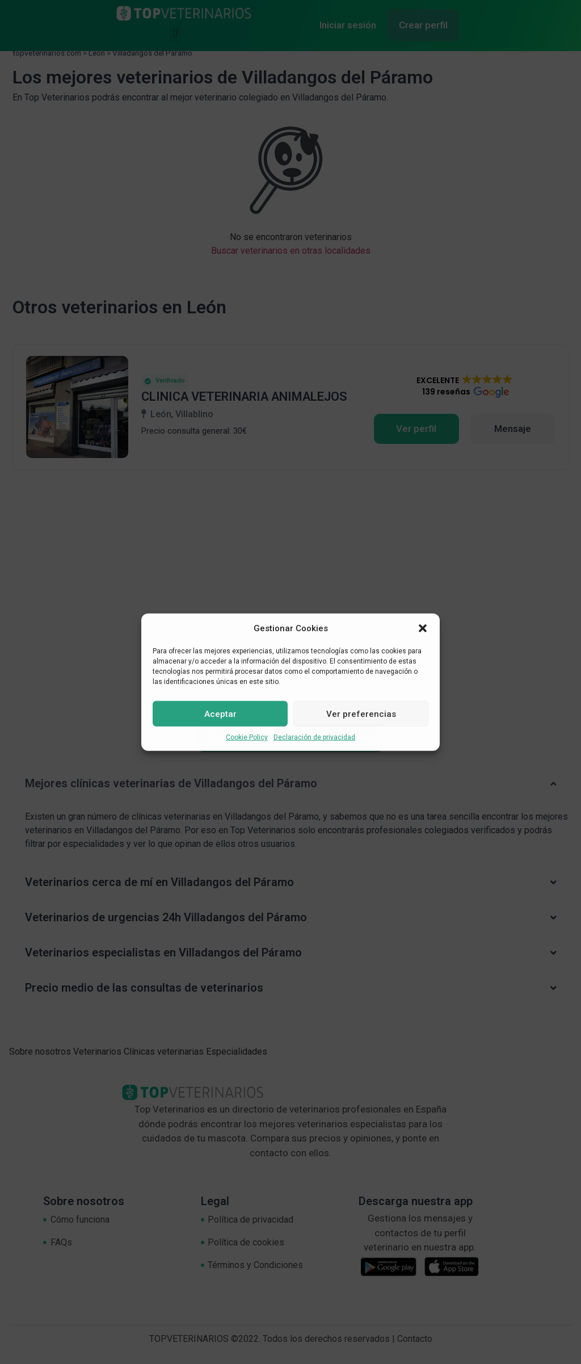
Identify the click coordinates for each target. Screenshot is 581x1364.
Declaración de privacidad (314, 737)
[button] (422, 628)
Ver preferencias (361, 713)
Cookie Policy (247, 737)
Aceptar (220, 713)
